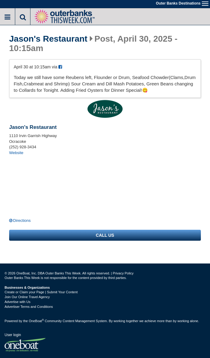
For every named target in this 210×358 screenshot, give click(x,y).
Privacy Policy (123, 273)
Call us (105, 235)
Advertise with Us (17, 302)
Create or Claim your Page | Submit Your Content (41, 292)
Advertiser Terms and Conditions (29, 306)
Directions (22, 220)
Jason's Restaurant (48, 38)
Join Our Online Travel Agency (27, 297)
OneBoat (36, 321)
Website (16, 152)
